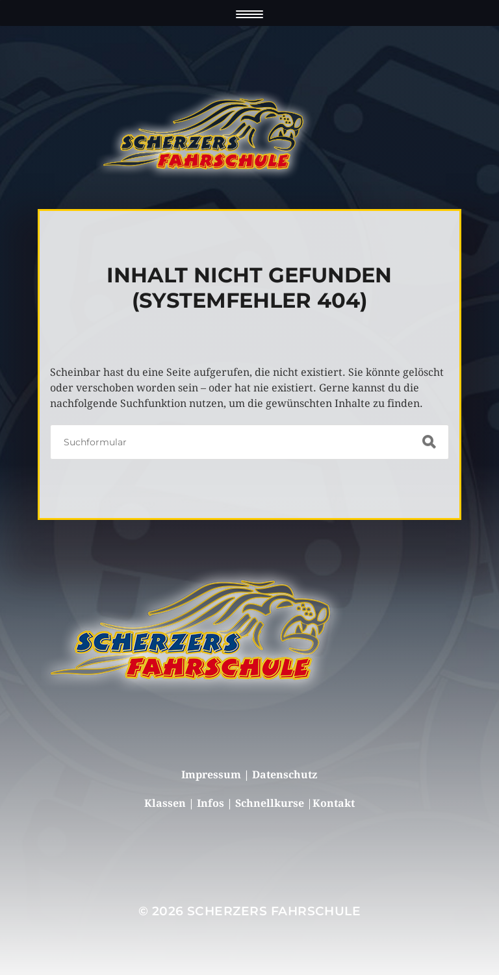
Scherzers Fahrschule (274, 911)
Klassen (166, 803)
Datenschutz (284, 775)
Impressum (211, 775)
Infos (212, 803)
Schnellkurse (269, 803)
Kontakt (334, 803)
